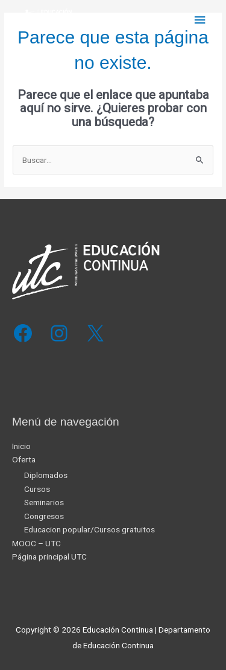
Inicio (21, 446)
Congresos (44, 516)
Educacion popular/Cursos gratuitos (89, 529)
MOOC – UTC (36, 543)
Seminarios (44, 502)
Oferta (24, 459)
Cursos (37, 489)
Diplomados (45, 475)
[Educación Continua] (42, 20)
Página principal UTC (49, 556)
